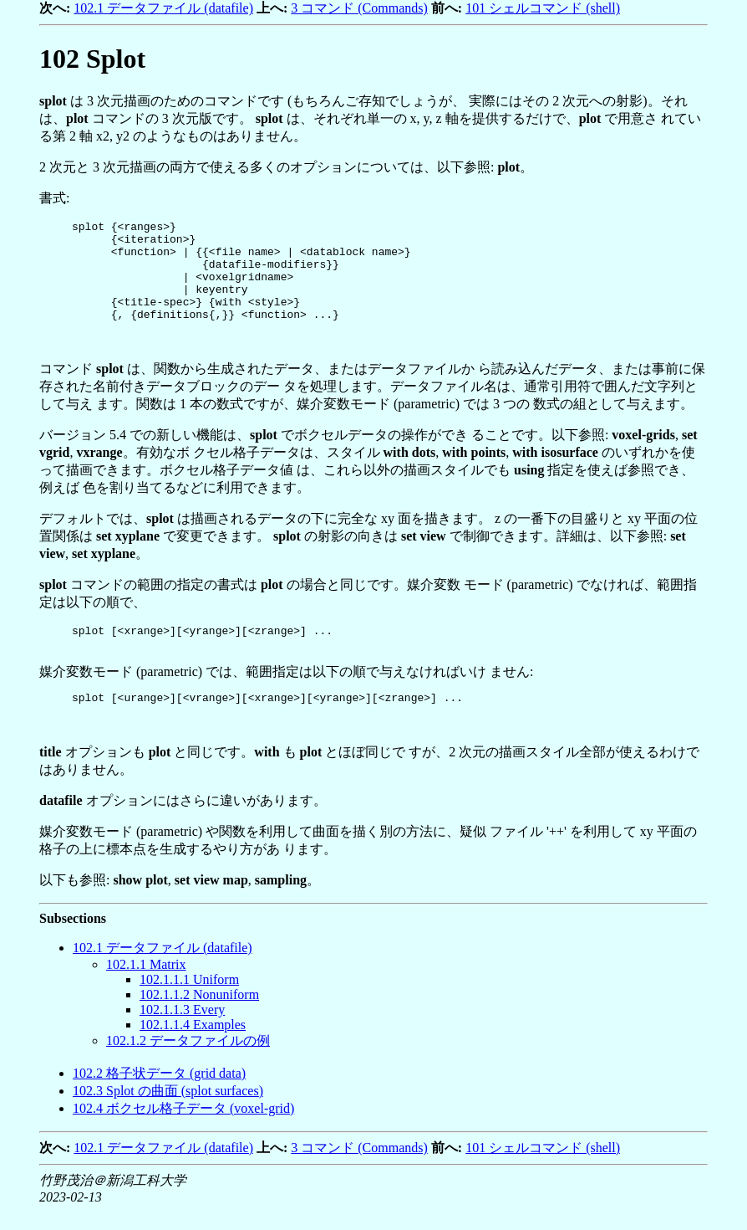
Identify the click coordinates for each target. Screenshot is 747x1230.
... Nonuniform (199, 1019)
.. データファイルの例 (188, 1065)
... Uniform (189, 1004)
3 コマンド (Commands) (359, 8)
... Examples (193, 1050)
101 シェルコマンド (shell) (542, 8)
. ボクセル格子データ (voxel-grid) (183, 1133)
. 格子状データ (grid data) (159, 1098)
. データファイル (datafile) (162, 973)
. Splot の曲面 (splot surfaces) (168, 1116)
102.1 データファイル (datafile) (163, 8)
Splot (92, 59)
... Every (182, 1035)
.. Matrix (146, 989)
